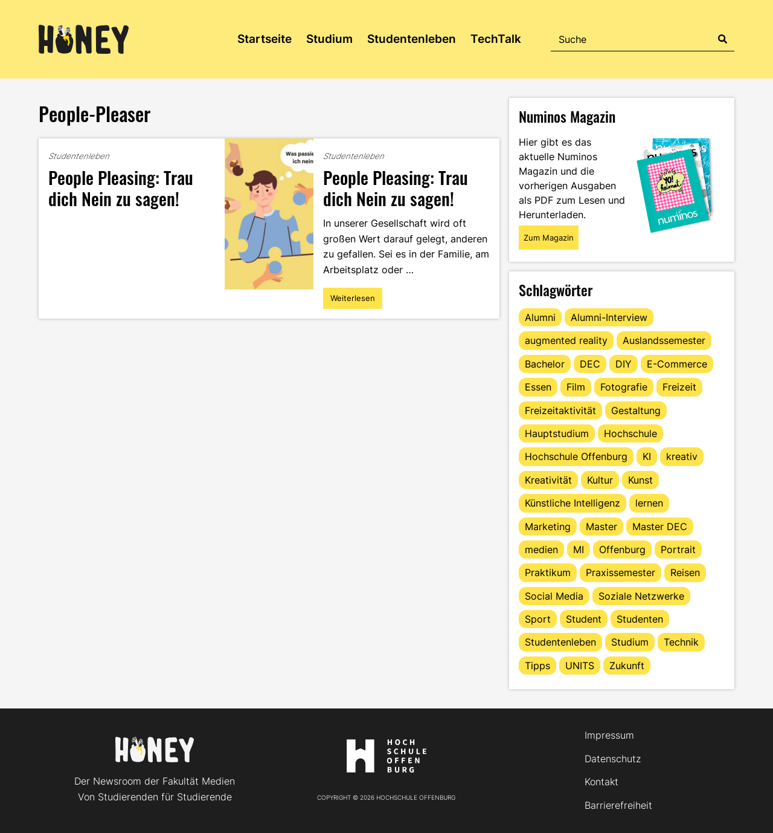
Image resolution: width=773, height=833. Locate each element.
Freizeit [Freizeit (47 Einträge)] (679, 387)
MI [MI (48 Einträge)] (578, 549)
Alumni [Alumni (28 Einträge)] (540, 317)
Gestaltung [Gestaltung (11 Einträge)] (636, 410)
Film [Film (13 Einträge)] (575, 387)
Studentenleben (411, 39)
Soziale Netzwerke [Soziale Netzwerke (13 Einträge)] (641, 596)
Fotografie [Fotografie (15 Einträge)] (623, 387)
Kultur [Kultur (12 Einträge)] (600, 480)
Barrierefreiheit (618, 805)
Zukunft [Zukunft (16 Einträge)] (626, 666)
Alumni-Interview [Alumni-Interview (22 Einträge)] (609, 317)
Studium (329, 39)
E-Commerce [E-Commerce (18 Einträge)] (677, 364)
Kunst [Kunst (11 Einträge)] (640, 480)
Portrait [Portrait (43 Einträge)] (678, 549)
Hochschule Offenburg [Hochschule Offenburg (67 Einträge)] (576, 456)
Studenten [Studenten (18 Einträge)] (640, 619)
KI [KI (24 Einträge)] (647, 456)
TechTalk (495, 39)
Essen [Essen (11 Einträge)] (538, 387)
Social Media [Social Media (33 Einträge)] (554, 596)
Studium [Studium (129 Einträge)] (630, 642)
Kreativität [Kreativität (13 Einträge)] (548, 480)
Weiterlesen (352, 301)
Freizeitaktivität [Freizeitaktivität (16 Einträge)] (560, 410)
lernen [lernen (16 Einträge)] (649, 503)
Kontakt (601, 782)
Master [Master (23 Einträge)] (601, 526)
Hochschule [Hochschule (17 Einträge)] (630, 433)
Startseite (264, 39)
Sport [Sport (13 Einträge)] (538, 619)
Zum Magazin (549, 237)
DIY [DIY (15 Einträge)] (623, 364)
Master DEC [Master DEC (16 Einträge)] (659, 526)
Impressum (609, 735)
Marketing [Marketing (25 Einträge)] (548, 526)
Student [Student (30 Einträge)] (583, 619)
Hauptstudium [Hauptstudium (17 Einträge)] (557, 433)
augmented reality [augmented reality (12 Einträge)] (566, 340)
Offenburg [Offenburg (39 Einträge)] (622, 549)
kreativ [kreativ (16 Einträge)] (682, 456)
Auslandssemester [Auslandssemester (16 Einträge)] (664, 340)
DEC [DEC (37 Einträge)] (590, 364)
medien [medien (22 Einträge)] (541, 549)
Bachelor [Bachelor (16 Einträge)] (545, 364)
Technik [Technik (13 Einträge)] (681, 642)
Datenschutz (613, 759)
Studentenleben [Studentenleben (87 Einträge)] (560, 642)
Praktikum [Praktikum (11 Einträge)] (548, 572)
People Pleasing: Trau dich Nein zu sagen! (120, 187)
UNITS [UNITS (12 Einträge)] (579, 666)
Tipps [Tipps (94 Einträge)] (537, 666)
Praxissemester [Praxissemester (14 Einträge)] (620, 572)
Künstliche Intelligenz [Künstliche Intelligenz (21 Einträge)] (572, 503)
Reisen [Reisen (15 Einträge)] (685, 572)
